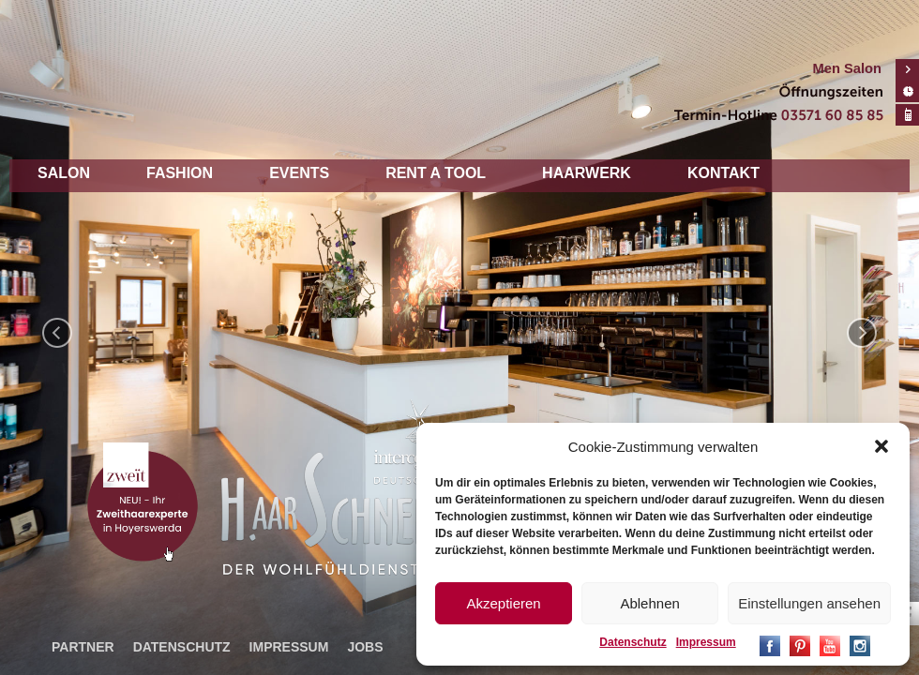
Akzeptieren (503, 603)
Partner (83, 646)
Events (299, 173)
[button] (881, 446)
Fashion (179, 173)
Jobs (365, 646)
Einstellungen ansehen (809, 603)
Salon (64, 173)
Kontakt (723, 173)
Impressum (706, 642)
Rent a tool (435, 173)
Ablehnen (649, 603)
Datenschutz (632, 642)
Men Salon (847, 68)
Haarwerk (586, 173)
